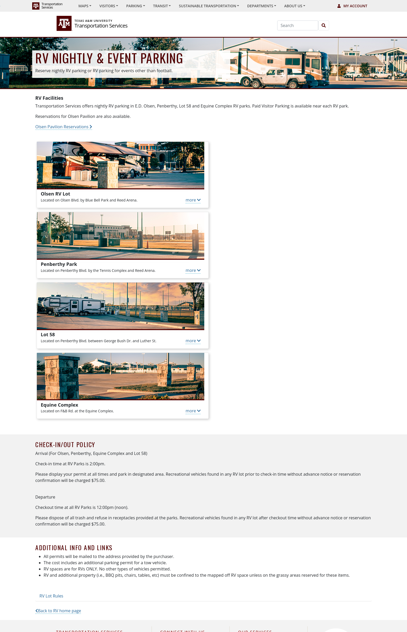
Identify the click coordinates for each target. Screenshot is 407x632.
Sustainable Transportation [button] (207, 5)
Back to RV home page (58, 470)
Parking (248, 501)
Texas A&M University (72, 620)
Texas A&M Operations (116, 620)
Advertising (251, 561)
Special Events (254, 513)
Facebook (172, 525)
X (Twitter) (172, 501)
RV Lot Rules (51, 455)
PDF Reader (343, 620)
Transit (247, 525)
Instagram (172, 513)
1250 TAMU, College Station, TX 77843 (92, 501)
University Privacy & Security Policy (246, 620)
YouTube (171, 537)
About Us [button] (293, 5)
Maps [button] (83, 5)
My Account (352, 5)
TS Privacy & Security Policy (304, 620)
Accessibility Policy (195, 620)
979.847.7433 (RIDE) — (93, 525)
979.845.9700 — (87, 537)
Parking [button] (134, 5)
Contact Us (69, 549)
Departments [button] (260, 5)
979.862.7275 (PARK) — (98, 513)
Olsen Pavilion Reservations (63, 127)
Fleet (246, 549)
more (186, 200)
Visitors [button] (107, 5)
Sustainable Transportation (265, 537)
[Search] (297, 25)
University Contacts (157, 620)
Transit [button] (160, 5)
